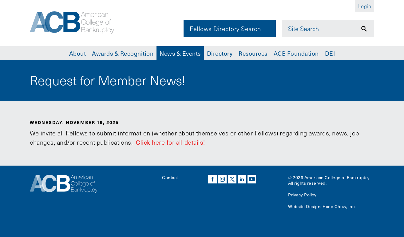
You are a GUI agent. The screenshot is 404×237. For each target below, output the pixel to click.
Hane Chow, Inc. (339, 206)
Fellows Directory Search (225, 28)
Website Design (304, 206)
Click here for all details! (169, 142)
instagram (222, 179)
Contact (170, 177)
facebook (212, 179)
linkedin (242, 179)
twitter (232, 179)
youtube (252, 179)
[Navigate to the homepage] (72, 22)
